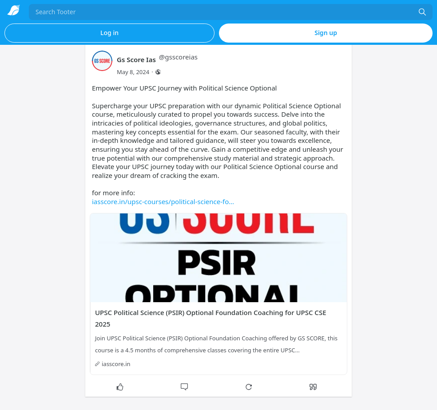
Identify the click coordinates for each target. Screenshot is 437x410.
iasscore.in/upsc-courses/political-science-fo (163, 201)
